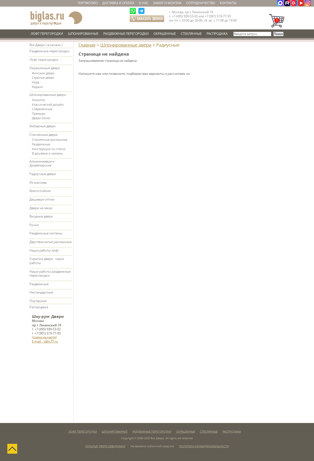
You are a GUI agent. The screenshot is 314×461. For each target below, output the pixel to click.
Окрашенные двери (44, 68)
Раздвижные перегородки (126, 34)
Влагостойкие (40, 191)
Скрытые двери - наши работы (46, 261)
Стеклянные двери (43, 135)
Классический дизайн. (48, 104)
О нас (143, 3)
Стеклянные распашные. (50, 139)
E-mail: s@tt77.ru (45, 341)
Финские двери (43, 73)
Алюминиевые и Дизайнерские (41, 163)
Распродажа (217, 34)
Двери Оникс (41, 118)
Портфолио (88, 3)
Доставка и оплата (118, 3)
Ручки (34, 225)
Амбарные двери (42, 126)
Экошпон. (39, 100)
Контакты (228, 3)
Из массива (38, 182)
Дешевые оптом (41, 199)
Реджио (37, 87)
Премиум (38, 113)
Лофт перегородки (47, 34)
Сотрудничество (200, 3)
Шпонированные (83, 34)
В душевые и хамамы (47, 153)
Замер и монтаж (167, 3)
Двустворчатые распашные (50, 242)
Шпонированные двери (125, 45)
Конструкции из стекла (48, 149)
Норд (35, 82)
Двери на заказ (40, 208)
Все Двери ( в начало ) (46, 45)
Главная (86, 45)
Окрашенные (165, 34)
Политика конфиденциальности (204, 446)
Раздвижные (41, 144)
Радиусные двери (42, 174)
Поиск (278, 34)
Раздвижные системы (45, 233)
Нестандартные (41, 292)
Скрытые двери (43, 77)
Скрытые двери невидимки (105, 446)
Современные (42, 109)
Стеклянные (191, 34)
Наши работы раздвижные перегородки (50, 274)
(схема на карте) (44, 337)
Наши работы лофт (44, 250)
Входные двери (41, 216)
